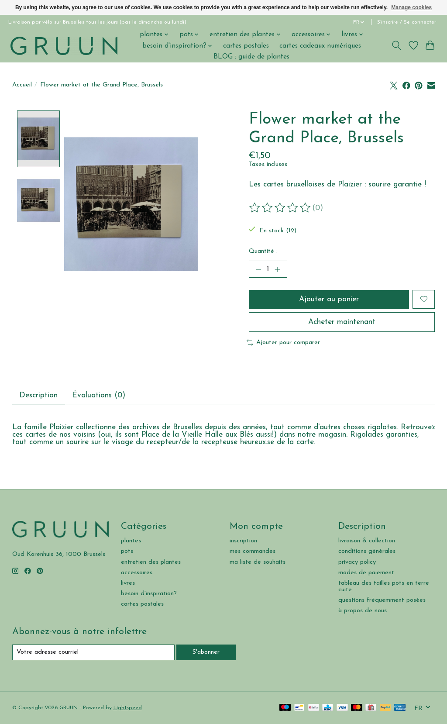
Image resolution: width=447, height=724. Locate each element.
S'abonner (206, 652)
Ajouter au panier (329, 299)
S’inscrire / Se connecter (406, 22)
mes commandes (252, 551)
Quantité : (263, 251)
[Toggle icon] (396, 45)
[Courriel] (93, 652)
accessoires (136, 572)
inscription (243, 541)
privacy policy (357, 562)
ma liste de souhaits (257, 562)
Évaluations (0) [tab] (98, 395)
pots (127, 551)
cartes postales (246, 45)
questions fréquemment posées (382, 600)
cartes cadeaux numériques (320, 45)
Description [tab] (38, 395)
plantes (131, 541)
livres (128, 583)
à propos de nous (362, 610)
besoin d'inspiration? (149, 593)
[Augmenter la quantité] (277, 269)
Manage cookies (411, 7)
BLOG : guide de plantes (251, 56)
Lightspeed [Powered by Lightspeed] (127, 707)
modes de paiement (366, 572)
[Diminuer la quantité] (258, 269)
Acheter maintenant (341, 322)
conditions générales (366, 551)
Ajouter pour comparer (283, 342)
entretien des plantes (151, 562)
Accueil (22, 85)
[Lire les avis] (281, 208)
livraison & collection (366, 541)
